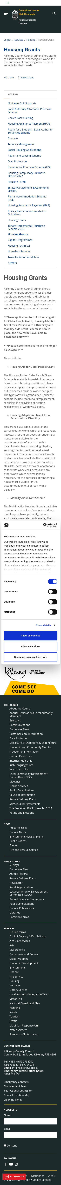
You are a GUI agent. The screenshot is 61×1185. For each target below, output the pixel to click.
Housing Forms (17, 182)
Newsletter (16, 883)
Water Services (18, 1030)
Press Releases (18, 828)
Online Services (18, 786)
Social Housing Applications (24, 150)
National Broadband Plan (24, 1003)
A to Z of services (19, 941)
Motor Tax (15, 999)
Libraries (14, 912)
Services (19, 39)
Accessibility (14, 1176)
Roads (13, 1012)
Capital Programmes (20, 240)
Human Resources (20, 756)
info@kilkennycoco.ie (25, 1068)
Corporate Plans (19, 729)
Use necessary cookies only (30, 657)
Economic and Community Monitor (30, 747)
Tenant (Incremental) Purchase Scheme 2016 (26, 227)
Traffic (13, 1021)
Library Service (18, 990)
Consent (12, 1145)
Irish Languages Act (21, 765)
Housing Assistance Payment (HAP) (29, 123)
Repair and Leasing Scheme (24, 155)
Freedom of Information (24, 751)
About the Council (20, 708)
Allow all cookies (30, 635)
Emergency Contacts (16, 1082)
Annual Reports (18, 874)
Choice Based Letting (20, 118)
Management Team (15, 1086)
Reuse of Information (22, 795)
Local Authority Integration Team (29, 994)
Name (7, 1115)
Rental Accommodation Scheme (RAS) (27, 198)
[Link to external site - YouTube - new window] (11, 1164)
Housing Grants (46, 39)
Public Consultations (21, 790)
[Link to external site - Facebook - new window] (6, 1164)
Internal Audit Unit (20, 760)
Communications (19, 725)
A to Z (51, 1176)
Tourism (14, 1016)
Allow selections (30, 646)
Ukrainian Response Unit (24, 1025)
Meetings (14, 781)
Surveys (14, 865)
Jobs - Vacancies (19, 769)
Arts (11, 945)
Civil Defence (17, 950)
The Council (11, 705)
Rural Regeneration (21, 887)
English (7, 39)
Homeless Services (19, 251)
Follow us (10, 1158)
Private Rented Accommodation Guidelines (27, 212)
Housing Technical (19, 245)
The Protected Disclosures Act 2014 (30, 808)
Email (7, 1128)
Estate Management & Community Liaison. (28, 189)
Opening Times (13, 1099)
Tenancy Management (21, 144)
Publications (12, 861)
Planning (14, 1007)
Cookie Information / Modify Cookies (29, 1180)
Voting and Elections (21, 812)
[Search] (54, 13)
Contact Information (17, 1046)
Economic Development (23, 963)
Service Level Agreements (24, 804)
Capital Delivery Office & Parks (27, 936)
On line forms (17, 932)
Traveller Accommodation (23, 257)
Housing (30, 39)
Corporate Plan (18, 869)
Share (9, 77)
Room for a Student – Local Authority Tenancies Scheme (30, 131)
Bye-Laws (15, 720)
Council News (17, 832)
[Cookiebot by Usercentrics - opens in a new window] (43, 525)
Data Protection (17, 161)
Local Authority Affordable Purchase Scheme (29, 110)
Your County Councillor (18, 1090)
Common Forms (19, 917)
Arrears (12, 263)
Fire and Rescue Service (23, 850)
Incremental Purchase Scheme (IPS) (29, 167)
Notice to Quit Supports (22, 103)
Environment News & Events (26, 836)
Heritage (14, 985)
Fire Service (16, 976)
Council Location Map (17, 1095)
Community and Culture (23, 954)
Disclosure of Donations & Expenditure (32, 743)
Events (13, 845)
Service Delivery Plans (22, 799)
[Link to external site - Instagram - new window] (16, 1164)
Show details (43, 625)
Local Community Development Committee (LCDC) (28, 775)
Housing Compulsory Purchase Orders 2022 (26, 174)
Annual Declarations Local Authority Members (31, 714)
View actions (25, 77)
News (7, 824)
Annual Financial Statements (26, 899)
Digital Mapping (18, 959)
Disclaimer (37, 1176)
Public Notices (18, 841)
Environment (17, 967)
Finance (14, 972)
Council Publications (21, 908)
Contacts (13, 138)
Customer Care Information (26, 734)
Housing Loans (17, 220)
